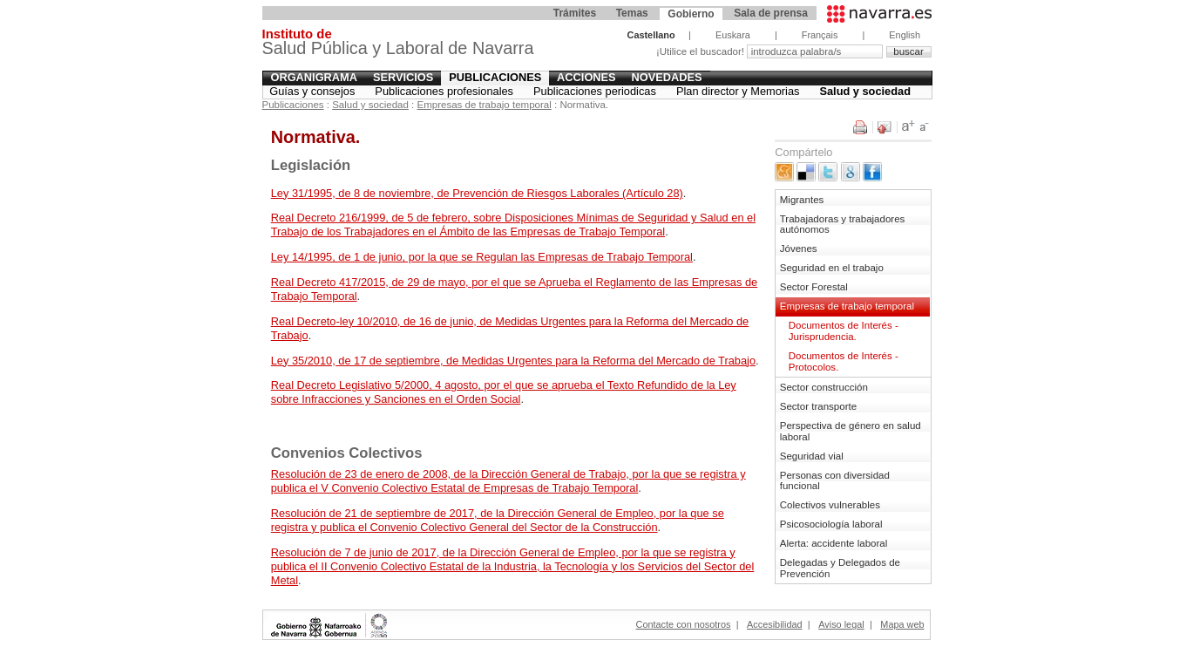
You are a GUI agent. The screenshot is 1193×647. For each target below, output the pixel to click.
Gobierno (691, 14)
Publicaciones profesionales (444, 91)
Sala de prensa (771, 13)
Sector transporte (818, 406)
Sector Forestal (814, 287)
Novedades (667, 77)
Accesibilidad (774, 624)
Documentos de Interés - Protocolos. (843, 361)
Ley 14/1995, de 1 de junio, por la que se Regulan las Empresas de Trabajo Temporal (482, 256)
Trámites (574, 13)
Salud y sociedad (865, 91)
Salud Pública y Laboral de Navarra (398, 44)
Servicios (403, 77)
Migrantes (802, 199)
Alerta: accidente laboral (834, 543)
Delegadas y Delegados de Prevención (840, 568)
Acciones (586, 77)
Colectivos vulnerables (830, 505)
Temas (632, 13)
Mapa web (902, 624)
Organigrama (313, 77)
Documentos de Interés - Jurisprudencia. (843, 331)
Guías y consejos (312, 91)
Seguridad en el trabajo (832, 267)
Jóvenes (798, 248)
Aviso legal (841, 624)
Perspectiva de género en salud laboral (850, 431)
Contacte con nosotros (683, 624)
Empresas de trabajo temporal (484, 104)
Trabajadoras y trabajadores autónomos (842, 224)
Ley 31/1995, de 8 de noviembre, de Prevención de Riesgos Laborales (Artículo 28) (477, 193)
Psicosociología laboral (831, 524)
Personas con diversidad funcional (835, 481)
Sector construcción (824, 387)
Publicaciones (495, 77)
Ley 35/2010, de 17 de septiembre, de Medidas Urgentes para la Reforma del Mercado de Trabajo (513, 360)
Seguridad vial (812, 456)
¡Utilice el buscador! (701, 51)
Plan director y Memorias (738, 91)
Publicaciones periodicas (594, 91)
